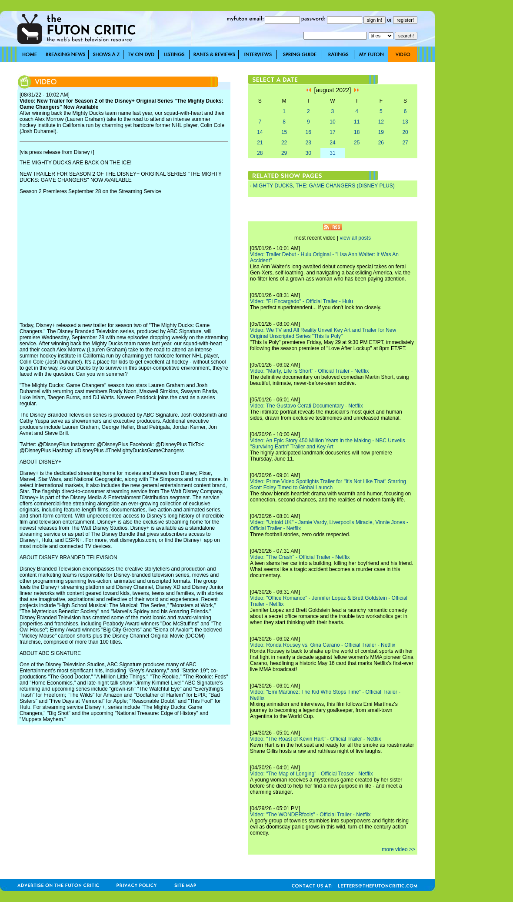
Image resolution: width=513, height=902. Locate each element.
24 (332, 143)
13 (405, 122)
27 (405, 143)
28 (260, 153)
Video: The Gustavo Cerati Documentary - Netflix (306, 406)
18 (357, 132)
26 (381, 143)
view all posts (355, 238)
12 (381, 122)
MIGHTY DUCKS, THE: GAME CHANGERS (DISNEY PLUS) (324, 186)
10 (332, 122)
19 (381, 132)
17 (332, 132)
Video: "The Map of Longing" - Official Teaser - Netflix (311, 774)
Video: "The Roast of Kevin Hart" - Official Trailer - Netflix (315, 739)
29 (284, 153)
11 (357, 122)
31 (332, 153)
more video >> (398, 849)
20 (405, 132)
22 (284, 143)
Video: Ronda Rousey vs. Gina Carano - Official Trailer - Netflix (322, 645)
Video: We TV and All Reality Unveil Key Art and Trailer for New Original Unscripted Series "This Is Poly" (323, 333)
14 (260, 132)
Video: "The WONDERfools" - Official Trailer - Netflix (310, 815)
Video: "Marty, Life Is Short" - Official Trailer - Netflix (309, 371)
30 (308, 153)
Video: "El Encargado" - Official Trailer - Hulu (301, 301)
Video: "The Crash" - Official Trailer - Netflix (300, 557)
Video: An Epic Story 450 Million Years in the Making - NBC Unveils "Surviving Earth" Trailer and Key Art (327, 444)
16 (308, 132)
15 (284, 132)
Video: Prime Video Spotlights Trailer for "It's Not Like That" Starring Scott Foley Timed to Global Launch (328, 484)
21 (260, 143)
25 (357, 143)
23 (308, 143)
